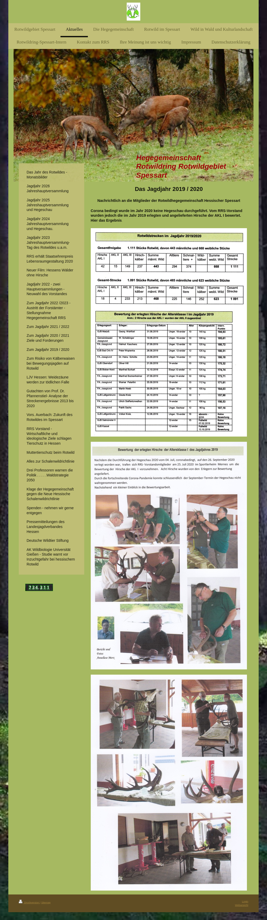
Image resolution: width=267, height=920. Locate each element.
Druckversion (29, 902)
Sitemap (46, 902)
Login (245, 901)
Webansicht (241, 905)
